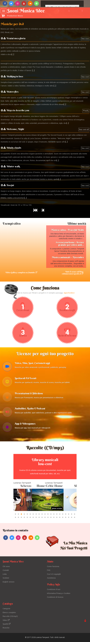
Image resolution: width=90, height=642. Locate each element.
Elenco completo (9, 612)
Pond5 (86, 110)
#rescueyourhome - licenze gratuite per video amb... (70, 244)
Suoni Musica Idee (25, 12)
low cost (85, 38)
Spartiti (6, 624)
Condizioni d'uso (53, 589)
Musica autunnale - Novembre (68, 257)
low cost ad (84, 129)
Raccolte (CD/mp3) (10, 616)
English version (8, 582)
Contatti (6, 570)
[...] (13, 54)
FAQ (48, 570)
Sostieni (6, 578)
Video (6, 620)
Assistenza (51, 578)
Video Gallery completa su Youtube (21, 272)
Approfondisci (69, 293)
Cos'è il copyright (54, 574)
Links (5, 574)
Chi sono (6, 566)
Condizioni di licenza (55, 597)
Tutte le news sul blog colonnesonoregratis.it (72, 272)
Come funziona (53, 566)
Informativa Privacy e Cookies (58, 593)
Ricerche (6, 628)
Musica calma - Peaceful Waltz (67, 229)
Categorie (6, 608)
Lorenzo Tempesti (42, 637)
